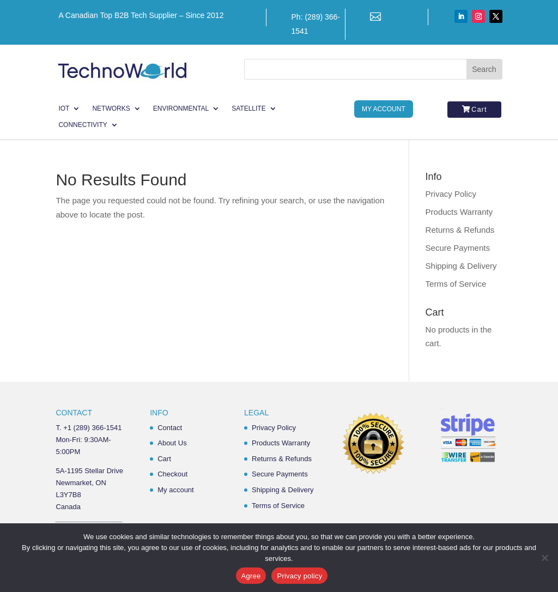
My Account (383, 109)
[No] (544, 557)
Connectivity (82, 125)
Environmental (181, 108)
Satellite (248, 108)
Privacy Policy (451, 193)
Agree (251, 576)
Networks (111, 108)
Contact (169, 428)
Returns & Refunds (460, 229)
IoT (63, 108)
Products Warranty (459, 211)
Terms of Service (456, 283)
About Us (171, 443)
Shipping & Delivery (461, 265)
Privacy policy (299, 576)
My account (175, 490)
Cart (479, 109)
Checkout (172, 474)
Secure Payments (458, 247)
